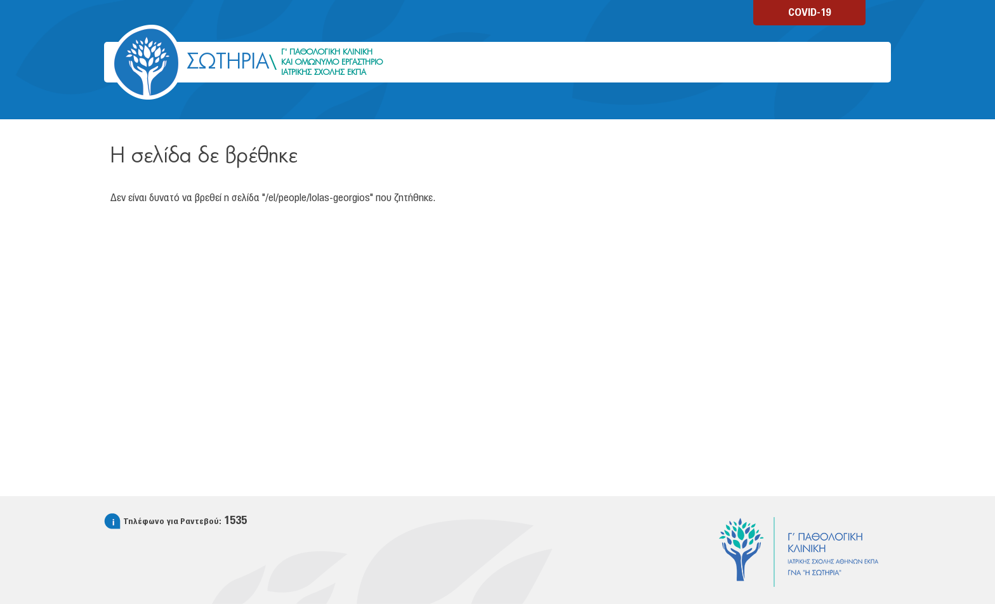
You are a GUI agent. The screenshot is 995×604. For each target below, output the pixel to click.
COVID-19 (809, 13)
